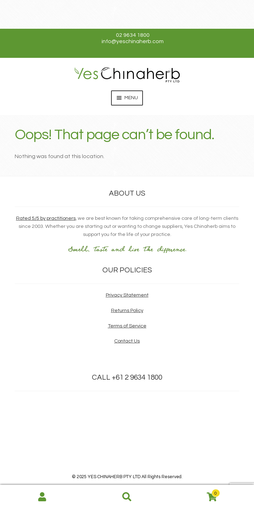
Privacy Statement (127, 295)
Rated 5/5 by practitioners (46, 218)
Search (127, 497)
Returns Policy (127, 310)
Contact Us (127, 341)
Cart (194, 492)
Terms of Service (127, 325)
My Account (42, 497)
